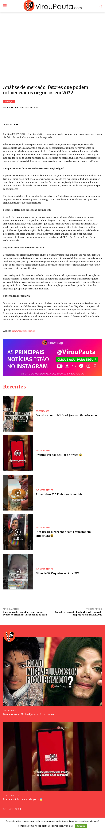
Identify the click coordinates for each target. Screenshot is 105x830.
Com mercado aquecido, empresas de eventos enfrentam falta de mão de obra (25, 613)
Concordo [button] (81, 826)
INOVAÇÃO (9, 101)
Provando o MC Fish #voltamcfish (59, 494)
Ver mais (68, 825)
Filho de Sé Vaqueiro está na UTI (57, 573)
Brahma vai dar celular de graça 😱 (59, 455)
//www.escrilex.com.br (23, 331)
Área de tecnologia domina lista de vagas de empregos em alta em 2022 (78, 613)
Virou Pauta (12, 108)
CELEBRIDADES (42, 411)
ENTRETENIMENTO (44, 450)
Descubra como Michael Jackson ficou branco (66, 415)
